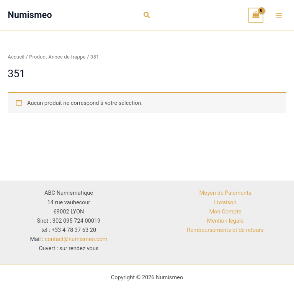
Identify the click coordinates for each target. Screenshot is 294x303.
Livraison (225, 202)
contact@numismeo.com (76, 239)
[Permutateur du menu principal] (278, 15)
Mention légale (225, 220)
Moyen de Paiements (225, 192)
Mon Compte (225, 211)
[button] (147, 15)
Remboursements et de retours (225, 229)
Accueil (16, 57)
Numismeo (30, 15)
